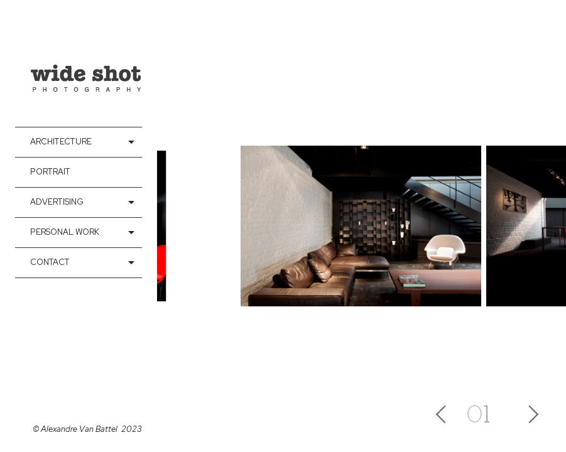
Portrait (50, 171)
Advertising (57, 201)
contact (50, 262)
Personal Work (64, 232)
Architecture (61, 141)
